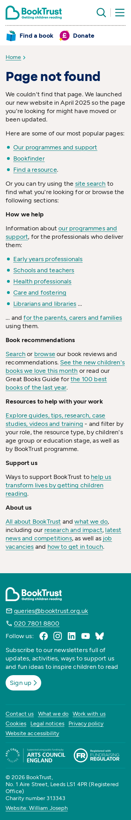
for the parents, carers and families (72, 318)
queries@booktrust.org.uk (51, 611)
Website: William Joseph (37, 808)
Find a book (36, 35)
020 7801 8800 (36, 623)
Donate (83, 35)
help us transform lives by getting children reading (58, 485)
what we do (91, 521)
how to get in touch (75, 547)
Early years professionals (48, 259)
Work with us (89, 713)
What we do (53, 713)
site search (90, 183)
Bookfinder (29, 158)
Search (16, 354)
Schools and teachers (43, 270)
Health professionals (42, 281)
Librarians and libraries (44, 304)
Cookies (16, 723)
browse (44, 354)
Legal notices (47, 723)
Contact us (20, 713)
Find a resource (35, 169)
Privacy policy (85, 723)
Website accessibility (32, 733)
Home (13, 57)
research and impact (73, 530)
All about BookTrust (33, 521)
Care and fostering (39, 292)
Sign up (24, 683)
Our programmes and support (55, 147)
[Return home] (34, 13)
